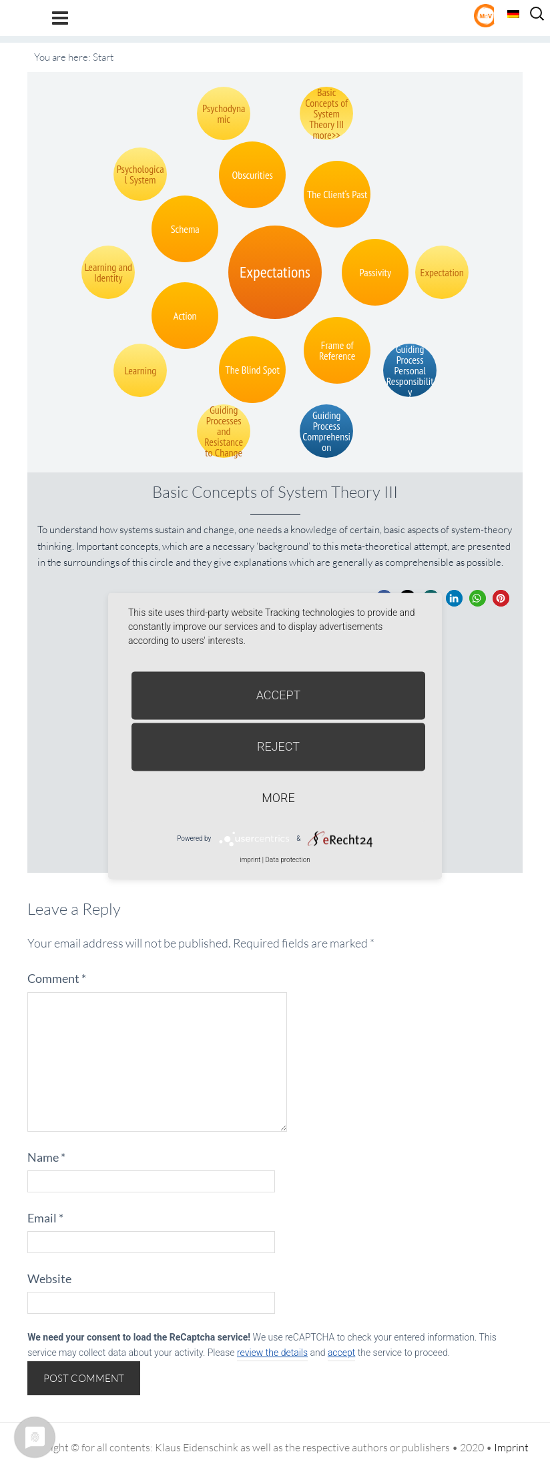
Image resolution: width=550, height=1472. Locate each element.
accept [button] (341, 1352)
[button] (454, 598)
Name (46, 1157)
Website (49, 1278)
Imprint (511, 1447)
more (278, 798)
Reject (278, 746)
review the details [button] (272, 1352)
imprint (250, 859)
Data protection (287, 859)
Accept (278, 695)
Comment (56, 978)
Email (45, 1217)
